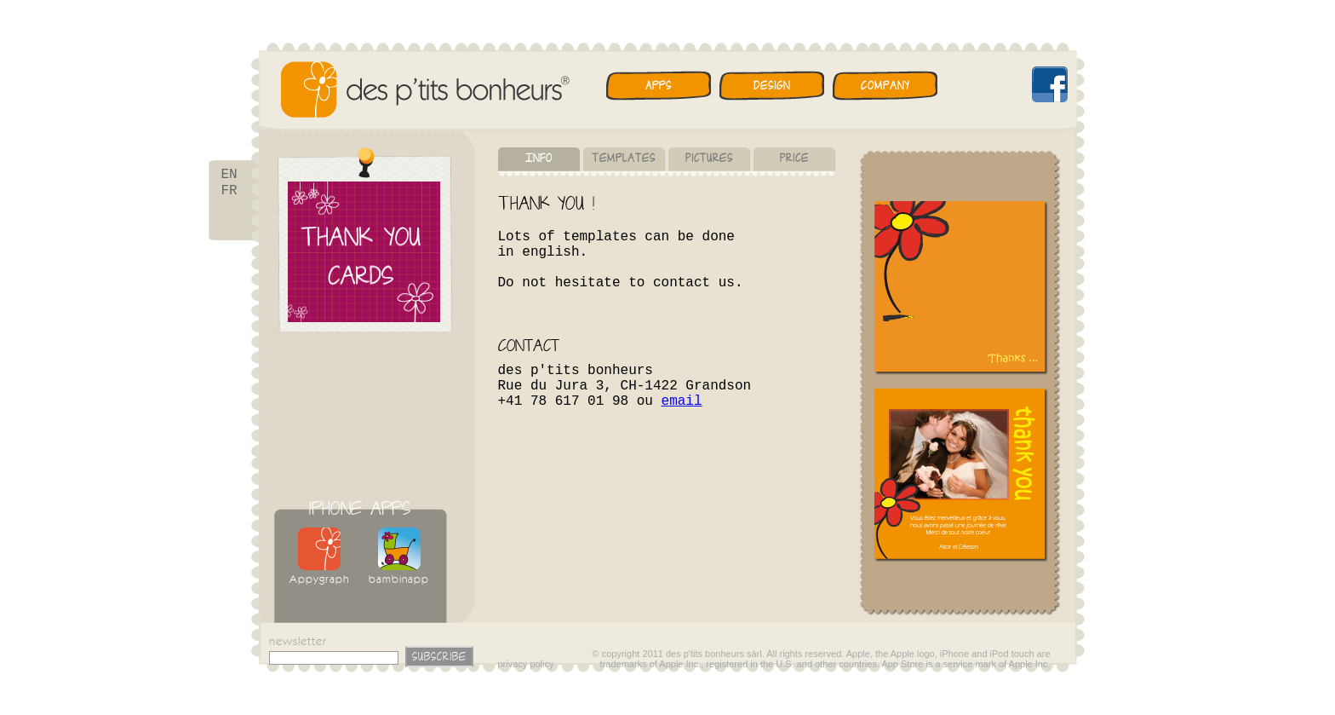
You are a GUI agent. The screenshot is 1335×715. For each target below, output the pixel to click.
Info (539, 158)
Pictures (709, 158)
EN (229, 175)
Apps (658, 85)
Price (794, 158)
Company (885, 85)
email (682, 401)
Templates (624, 158)
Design (771, 85)
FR (229, 194)
